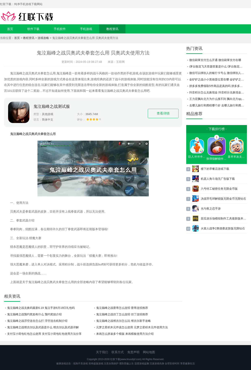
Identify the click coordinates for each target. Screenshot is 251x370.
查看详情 (163, 113)
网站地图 (149, 352)
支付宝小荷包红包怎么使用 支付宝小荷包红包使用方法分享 (44, 333)
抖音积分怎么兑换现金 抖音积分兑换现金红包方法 (218, 92)
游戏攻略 (43, 38)
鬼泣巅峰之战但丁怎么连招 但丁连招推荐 (122, 314)
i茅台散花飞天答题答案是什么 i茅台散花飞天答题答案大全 (218, 66)
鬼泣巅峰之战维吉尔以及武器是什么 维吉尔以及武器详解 (43, 327)
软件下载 (33, 29)
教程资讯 (112, 29)
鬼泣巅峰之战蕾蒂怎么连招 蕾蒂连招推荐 (122, 307)
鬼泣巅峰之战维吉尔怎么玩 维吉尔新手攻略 (123, 320)
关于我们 (102, 352)
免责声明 (133, 352)
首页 (10, 29)
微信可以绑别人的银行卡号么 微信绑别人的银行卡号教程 (218, 73)
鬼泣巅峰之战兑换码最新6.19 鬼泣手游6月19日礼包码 (41, 307)
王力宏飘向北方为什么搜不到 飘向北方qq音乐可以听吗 (218, 99)
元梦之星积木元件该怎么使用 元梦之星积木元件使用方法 (132, 327)
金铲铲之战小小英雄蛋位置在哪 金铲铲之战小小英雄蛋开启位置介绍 (218, 79)
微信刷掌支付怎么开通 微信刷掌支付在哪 (215, 60)
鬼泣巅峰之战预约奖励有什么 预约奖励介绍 (34, 314)
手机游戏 (86, 29)
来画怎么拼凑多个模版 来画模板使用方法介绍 (125, 333)
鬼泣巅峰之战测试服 (51, 106)
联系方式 (118, 352)
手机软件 (60, 29)
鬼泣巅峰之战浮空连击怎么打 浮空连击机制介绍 (37, 320)
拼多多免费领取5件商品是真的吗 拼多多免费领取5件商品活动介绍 (218, 86)
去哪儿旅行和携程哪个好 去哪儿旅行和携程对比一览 (218, 105)
